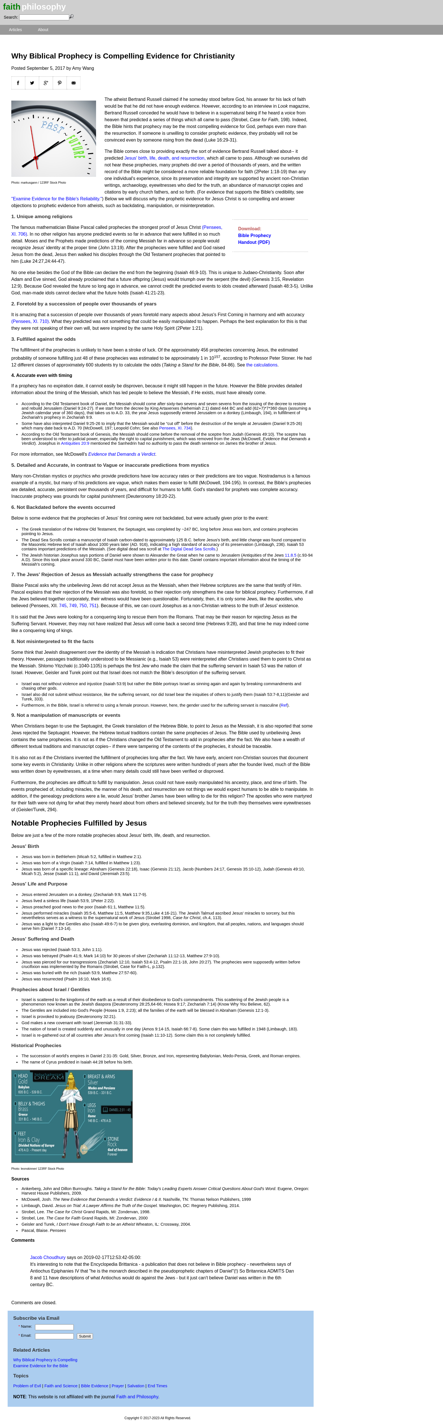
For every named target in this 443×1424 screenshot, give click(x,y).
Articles (15, 29)
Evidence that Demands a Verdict (121, 454)
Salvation (135, 1386)
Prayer (118, 1386)
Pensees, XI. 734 (175, 428)
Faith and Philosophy (137, 1396)
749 (73, 605)
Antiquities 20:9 (75, 443)
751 (93, 605)
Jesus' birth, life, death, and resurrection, (165, 158)
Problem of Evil (27, 1386)
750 (83, 605)
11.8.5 (290, 555)
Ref (284, 705)
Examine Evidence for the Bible (40, 1366)
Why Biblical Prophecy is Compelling (45, 1360)
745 (63, 605)
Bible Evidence (94, 1386)
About (43, 29)
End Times (157, 1386)
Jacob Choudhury (48, 1257)
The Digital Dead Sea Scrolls (188, 549)
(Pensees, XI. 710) (30, 321)
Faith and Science (60, 1386)
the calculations (261, 364)
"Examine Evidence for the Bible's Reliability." (56, 198)
